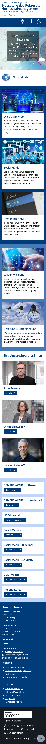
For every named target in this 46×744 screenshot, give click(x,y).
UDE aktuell (10, 674)
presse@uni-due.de (14, 651)
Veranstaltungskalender (16, 677)
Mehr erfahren (11, 535)
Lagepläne (10, 698)
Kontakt (8, 393)
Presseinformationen (15, 667)
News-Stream (10, 490)
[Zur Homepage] (23, 2)
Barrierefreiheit (13, 732)
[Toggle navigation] (5, 22)
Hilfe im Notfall (26, 725)
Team (5, 643)
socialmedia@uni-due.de (16, 657)
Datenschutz (29, 729)
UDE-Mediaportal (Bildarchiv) (18, 670)
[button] (31, 22)
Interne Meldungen (13, 520)
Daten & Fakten (12, 695)
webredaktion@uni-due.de (17, 654)
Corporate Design (13, 701)
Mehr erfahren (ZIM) (13, 579)
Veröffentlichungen (14, 688)
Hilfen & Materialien (14, 692)
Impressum (11, 729)
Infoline (9, 725)
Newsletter (9, 505)
